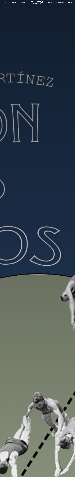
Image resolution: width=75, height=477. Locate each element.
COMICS (41, 2)
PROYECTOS (5, 2)
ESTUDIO (14, 2)
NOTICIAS (22, 2)
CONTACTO (49, 2)
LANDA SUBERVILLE (60, 2)
